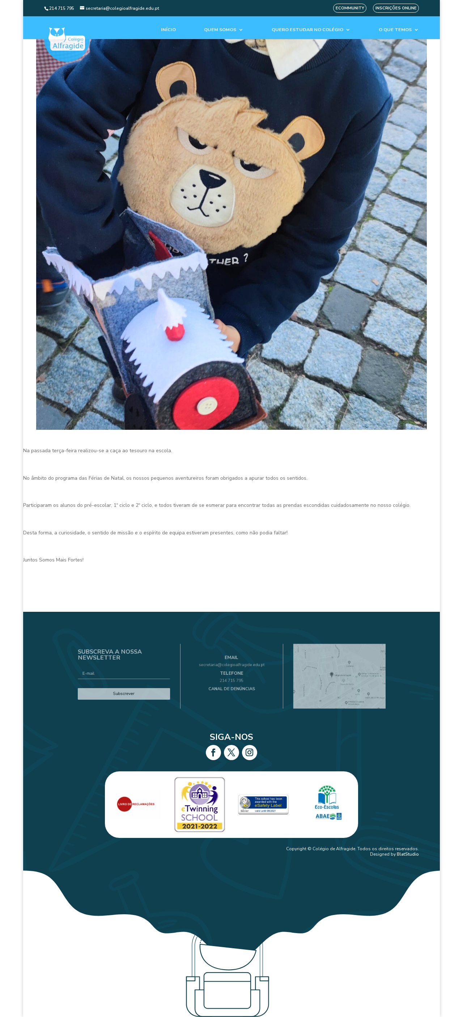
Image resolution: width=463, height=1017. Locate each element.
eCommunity (350, 8)
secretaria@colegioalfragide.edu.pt (231, 669)
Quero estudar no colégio (307, 30)
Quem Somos (220, 30)
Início (168, 30)
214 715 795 (231, 679)
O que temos (395, 30)
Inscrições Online (396, 8)
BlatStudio (408, 854)
